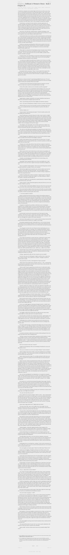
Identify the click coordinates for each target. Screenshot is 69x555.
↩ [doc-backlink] (33, 536)
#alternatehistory (30, 8)
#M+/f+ (33, 7)
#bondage (36, 7)
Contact (37, 551)
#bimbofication (47, 7)
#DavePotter (36, 8)
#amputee (43, 7)
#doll (22, 8)
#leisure (19, 8)
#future (25, 8)
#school (39, 7)
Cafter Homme (33, 551)
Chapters (21, 4)
